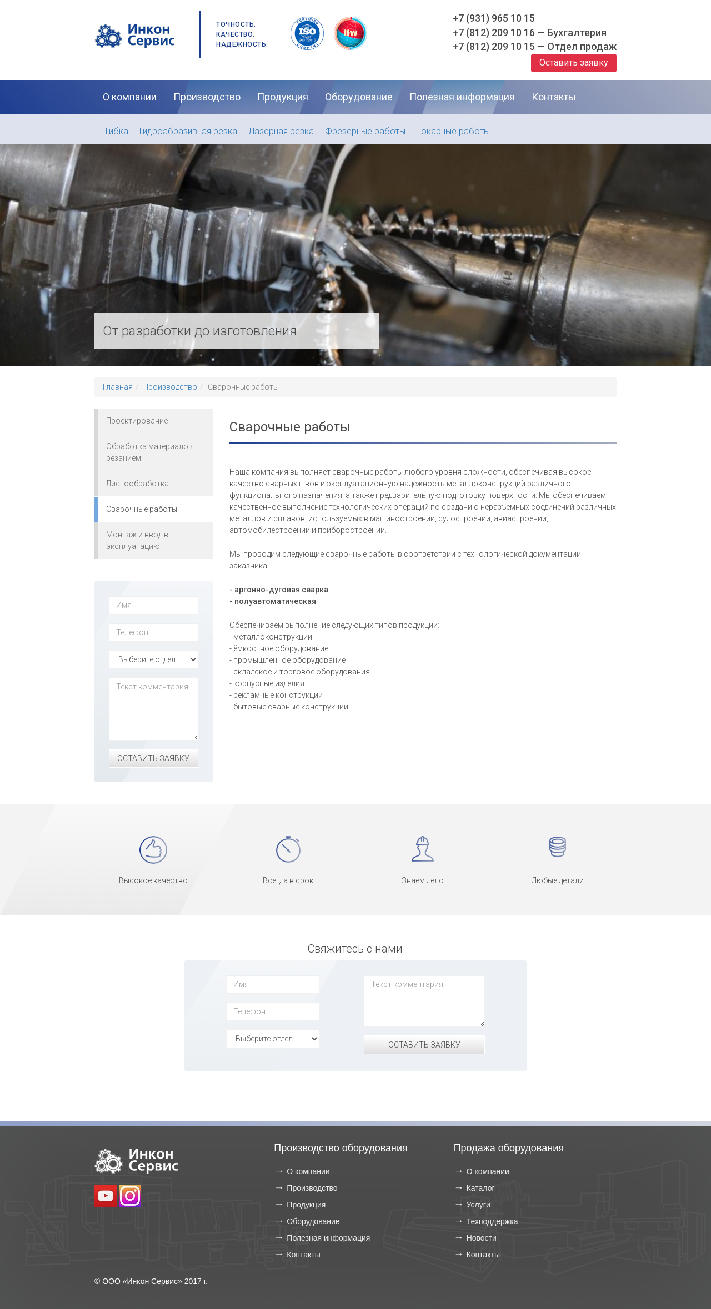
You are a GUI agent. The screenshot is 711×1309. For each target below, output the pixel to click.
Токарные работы (453, 131)
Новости (482, 1238)
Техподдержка (492, 1221)
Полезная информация (328, 1238)
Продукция (306, 1204)
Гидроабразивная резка (188, 131)
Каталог (481, 1188)
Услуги (478, 1204)
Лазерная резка (281, 131)
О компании (308, 1171)
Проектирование (137, 420)
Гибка (117, 131)
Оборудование (313, 1221)
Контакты (303, 1254)
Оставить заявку (573, 62)
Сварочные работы (141, 509)
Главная (118, 386)
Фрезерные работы (365, 131)
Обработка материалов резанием (149, 452)
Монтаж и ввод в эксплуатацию (137, 540)
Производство (170, 386)
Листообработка (137, 483)
